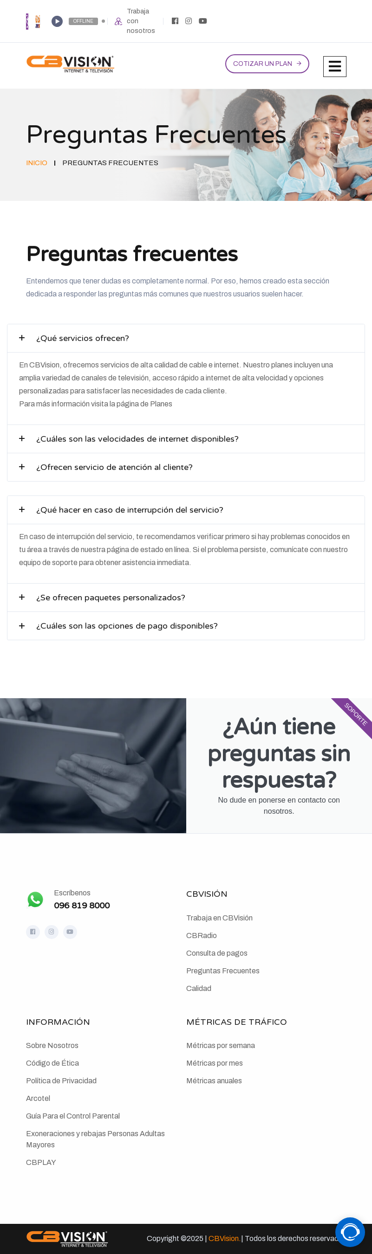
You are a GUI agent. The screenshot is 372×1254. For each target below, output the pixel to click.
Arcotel (38, 1098)
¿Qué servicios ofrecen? (82, 338)
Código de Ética (52, 1063)
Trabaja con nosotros (141, 21)
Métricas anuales (214, 1081)
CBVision (224, 1238)
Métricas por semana (220, 1045)
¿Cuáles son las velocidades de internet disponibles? (137, 439)
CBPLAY (41, 1162)
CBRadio (201, 935)
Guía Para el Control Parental (73, 1116)
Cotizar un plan (262, 63)
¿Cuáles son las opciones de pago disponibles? (127, 626)
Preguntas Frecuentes (223, 971)
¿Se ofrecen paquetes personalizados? (110, 597)
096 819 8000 (82, 905)
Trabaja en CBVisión (219, 918)
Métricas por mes (214, 1063)
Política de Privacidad (61, 1081)
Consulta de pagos (217, 953)
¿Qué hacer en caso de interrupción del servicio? (129, 510)
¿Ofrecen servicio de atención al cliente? (114, 467)
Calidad (198, 988)
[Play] (57, 21)
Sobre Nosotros (52, 1045)
